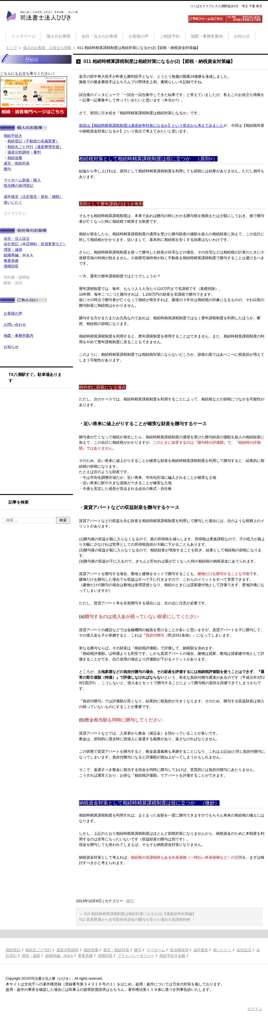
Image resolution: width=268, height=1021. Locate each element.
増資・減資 (31, 956)
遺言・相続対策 (116, 950)
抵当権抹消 (179, 950)
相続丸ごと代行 (38, 950)
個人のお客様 (58, 36)
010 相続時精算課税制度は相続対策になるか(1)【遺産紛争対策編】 (137, 914)
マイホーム (156, 950)
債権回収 (105, 956)
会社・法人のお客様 (99, 36)
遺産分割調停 (67, 950)
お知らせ (242, 36)
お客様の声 (139, 36)
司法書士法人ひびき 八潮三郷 (42, 27)
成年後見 (200, 950)
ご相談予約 (170, 36)
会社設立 (244, 950)
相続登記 (13, 950)
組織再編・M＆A (59, 956)
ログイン (254, 1009)
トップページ (23, 36)
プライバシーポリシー (136, 956)
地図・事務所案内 (207, 36)
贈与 (130, 901)
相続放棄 (91, 950)
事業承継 (85, 956)
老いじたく (222, 950)
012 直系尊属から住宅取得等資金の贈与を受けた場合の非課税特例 (137, 919)
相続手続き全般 (172, 956)
